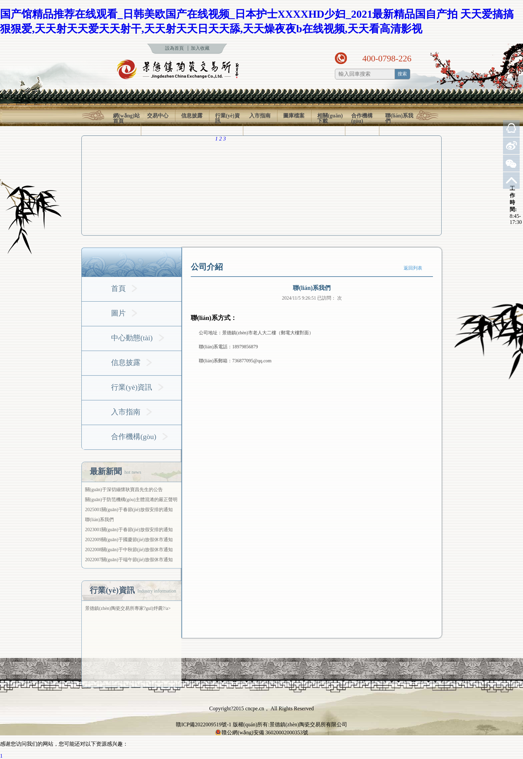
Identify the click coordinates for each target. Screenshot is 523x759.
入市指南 (260, 115)
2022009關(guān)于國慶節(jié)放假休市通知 (129, 539)
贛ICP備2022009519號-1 (203, 724)
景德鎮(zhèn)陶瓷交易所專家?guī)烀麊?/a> (128, 608)
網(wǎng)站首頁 (126, 118)
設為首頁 (174, 48)
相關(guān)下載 (330, 118)
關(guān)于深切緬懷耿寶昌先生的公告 (124, 489)
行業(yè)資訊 (227, 118)
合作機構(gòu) (362, 118)
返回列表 (413, 268)
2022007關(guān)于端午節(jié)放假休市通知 (129, 559)
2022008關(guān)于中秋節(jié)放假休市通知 (129, 549)
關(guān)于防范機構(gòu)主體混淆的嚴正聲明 (131, 499)
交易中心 (157, 115)
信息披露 (191, 115)
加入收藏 (200, 48)
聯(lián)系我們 (399, 118)
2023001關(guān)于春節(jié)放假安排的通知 (129, 529)
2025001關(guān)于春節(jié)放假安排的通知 (129, 509)
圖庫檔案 (294, 115)
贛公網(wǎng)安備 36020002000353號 (261, 732)
